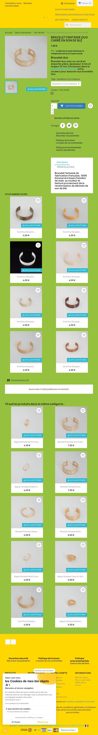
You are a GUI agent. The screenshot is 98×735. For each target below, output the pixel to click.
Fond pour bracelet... (26, 232)
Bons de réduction (59, 697)
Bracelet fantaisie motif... (71, 531)
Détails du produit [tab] (65, 167)
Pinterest (75, 125)
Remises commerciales (18, 4)
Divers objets (80, 19)
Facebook (7, 641)
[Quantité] (54, 106)
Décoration (62, 19)
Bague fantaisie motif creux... (27, 442)
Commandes (56, 687)
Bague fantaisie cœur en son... (71, 576)
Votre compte (59, 673)
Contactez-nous (13, 3)
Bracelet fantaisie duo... (71, 486)
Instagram (13, 641)
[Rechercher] (78, 24)
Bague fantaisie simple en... (27, 486)
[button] (5, 731)
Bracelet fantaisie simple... (27, 531)
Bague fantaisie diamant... (71, 621)
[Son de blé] (52, 94)
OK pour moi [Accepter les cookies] (43, 722)
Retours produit (58, 683)
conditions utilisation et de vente (80, 701)
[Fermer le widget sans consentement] (44, 671)
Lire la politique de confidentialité (17, 703)
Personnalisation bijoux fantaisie (75, 14)
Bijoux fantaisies (65, 9)
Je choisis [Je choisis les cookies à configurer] (16, 722)
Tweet (69, 125)
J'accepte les (73, 701)
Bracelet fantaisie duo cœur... (71, 442)
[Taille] (66, 83)
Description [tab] (62, 162)
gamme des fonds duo (64, 69)
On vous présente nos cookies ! (18, 712)
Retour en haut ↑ (68, 730)
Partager (62, 125)
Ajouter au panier (71, 106)
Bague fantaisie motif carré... (27, 576)
